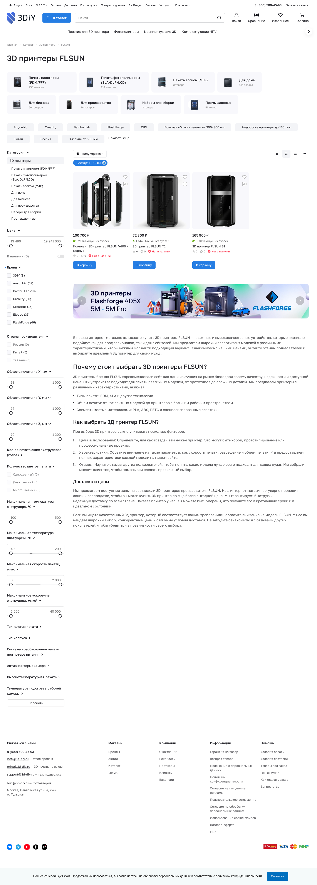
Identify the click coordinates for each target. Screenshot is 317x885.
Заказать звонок (297, 5)
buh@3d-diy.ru (18, 783)
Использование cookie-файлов (233, 818)
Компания (167, 743)
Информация (220, 743)
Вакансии (166, 779)
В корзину (84, 265)
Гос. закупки (270, 772)
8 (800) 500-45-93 (268, 5)
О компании (168, 752)
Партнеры (167, 765)
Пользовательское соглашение (233, 799)
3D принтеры (20, 160)
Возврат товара (221, 759)
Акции (113, 759)
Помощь (267, 743)
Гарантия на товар (224, 752)
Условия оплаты (273, 752)
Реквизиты (167, 759)
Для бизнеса (20, 199)
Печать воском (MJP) (27, 186)
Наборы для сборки (26, 212)
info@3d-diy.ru (18, 759)
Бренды (114, 752)
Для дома (18, 192)
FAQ (213, 832)
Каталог (114, 765)
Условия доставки (274, 759)
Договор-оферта (222, 825)
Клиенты (166, 772)
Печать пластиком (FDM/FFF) (33, 168)
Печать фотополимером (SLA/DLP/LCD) (29, 177)
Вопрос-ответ (271, 786)
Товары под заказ (274, 765)
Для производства (25, 205)
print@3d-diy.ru (18, 766)
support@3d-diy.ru (20, 774)
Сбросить (36, 703)
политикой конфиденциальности (239, 876)
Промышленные (23, 218)
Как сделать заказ (274, 779)
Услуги (113, 772)
